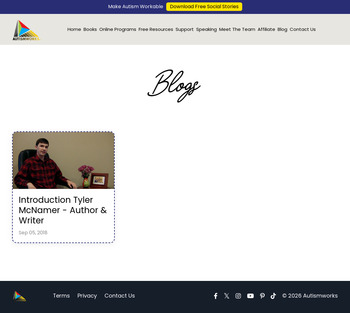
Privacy (87, 297)
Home (74, 29)
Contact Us (303, 29)
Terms (61, 297)
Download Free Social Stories (204, 6)
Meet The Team (237, 29)
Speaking (206, 29)
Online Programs (117, 29)
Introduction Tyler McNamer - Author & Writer (60, 211)
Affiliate (266, 29)
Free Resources (156, 29)
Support (185, 29)
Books (90, 29)
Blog (282, 29)
